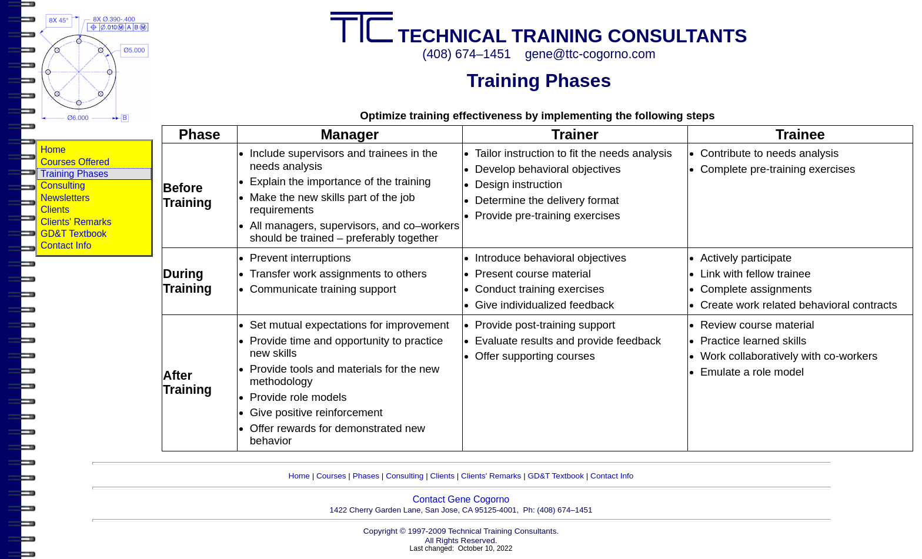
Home (53, 150)
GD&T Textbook (73, 234)
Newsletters (65, 198)
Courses (331, 475)
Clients (55, 210)
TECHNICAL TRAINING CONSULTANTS (538, 35)
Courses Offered (75, 162)
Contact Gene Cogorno (461, 499)
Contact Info (66, 245)
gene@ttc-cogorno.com (590, 54)
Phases (366, 475)
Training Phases (74, 174)
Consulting (63, 185)
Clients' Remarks (76, 222)
